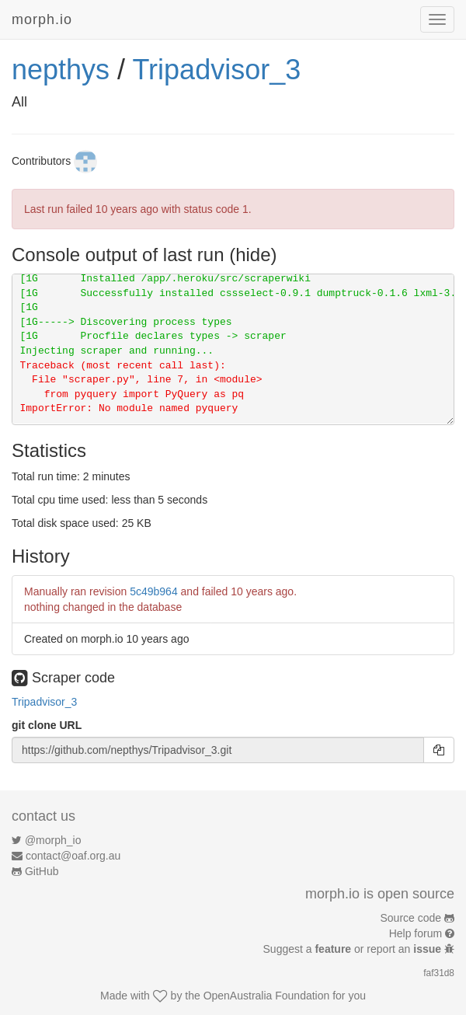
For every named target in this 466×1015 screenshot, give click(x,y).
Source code (411, 918)
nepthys (61, 69)
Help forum (415, 933)
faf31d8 (438, 973)
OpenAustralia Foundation (266, 995)
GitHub (42, 871)
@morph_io (53, 840)
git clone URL (47, 725)
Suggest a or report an (353, 949)
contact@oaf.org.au (73, 855)
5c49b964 (154, 591)
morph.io (42, 19)
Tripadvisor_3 (216, 69)
